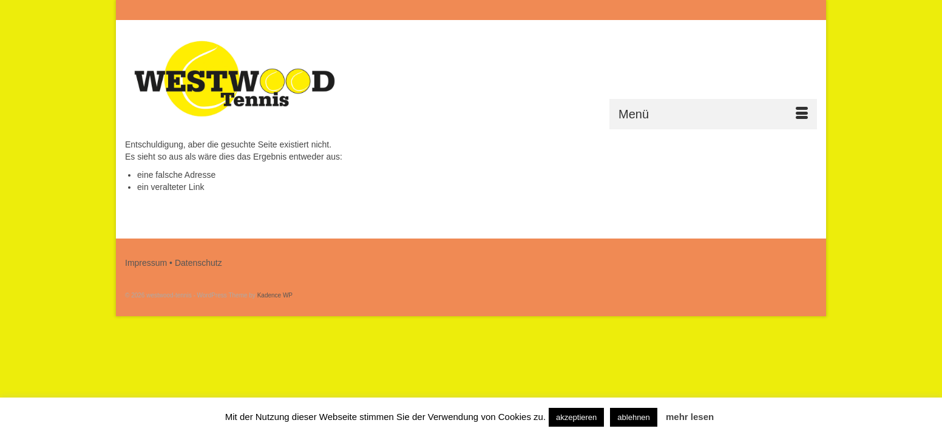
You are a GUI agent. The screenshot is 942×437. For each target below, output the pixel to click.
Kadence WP (275, 295)
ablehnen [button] (633, 417)
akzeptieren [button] (576, 417)
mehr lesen (690, 417)
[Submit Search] (685, 10)
